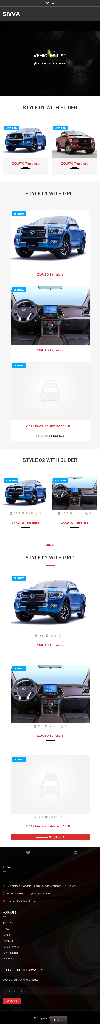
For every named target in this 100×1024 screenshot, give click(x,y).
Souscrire (11, 1001)
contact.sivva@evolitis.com (22, 901)
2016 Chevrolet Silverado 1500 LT (50, 426)
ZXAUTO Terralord (25, 164)
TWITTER (28, 852)
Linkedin (75, 852)
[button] (48, 545)
